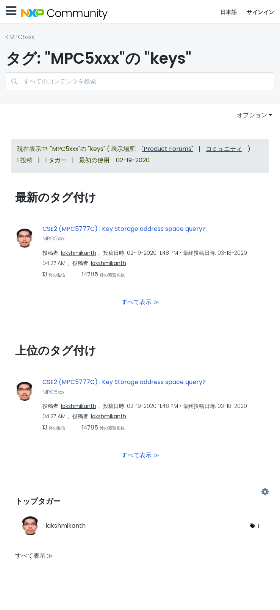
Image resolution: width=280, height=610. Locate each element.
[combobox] (140, 81)
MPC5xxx (21, 37)
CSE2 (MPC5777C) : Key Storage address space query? (124, 229)
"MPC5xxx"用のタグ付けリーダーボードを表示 (140, 492)
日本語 (229, 12)
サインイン (260, 12)
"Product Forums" (167, 148)
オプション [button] (252, 115)
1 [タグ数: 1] (258, 526)
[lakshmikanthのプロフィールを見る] (78, 253)
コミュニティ (224, 148)
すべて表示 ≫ (140, 302)
